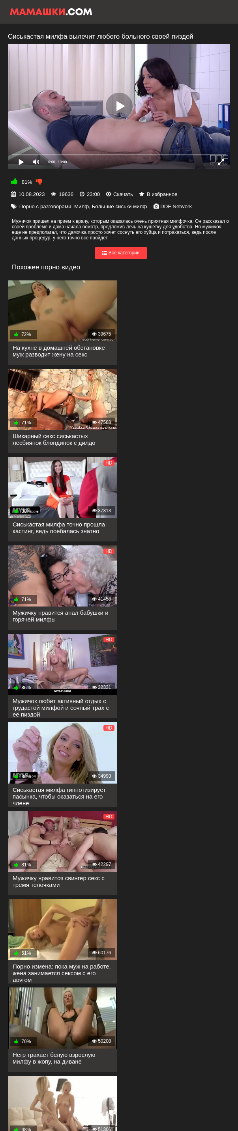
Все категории (120, 253)
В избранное (162, 194)
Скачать (123, 194)
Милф (81, 206)
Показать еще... (45, 995)
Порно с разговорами (45, 206)
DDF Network (176, 206)
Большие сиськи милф (119, 206)
